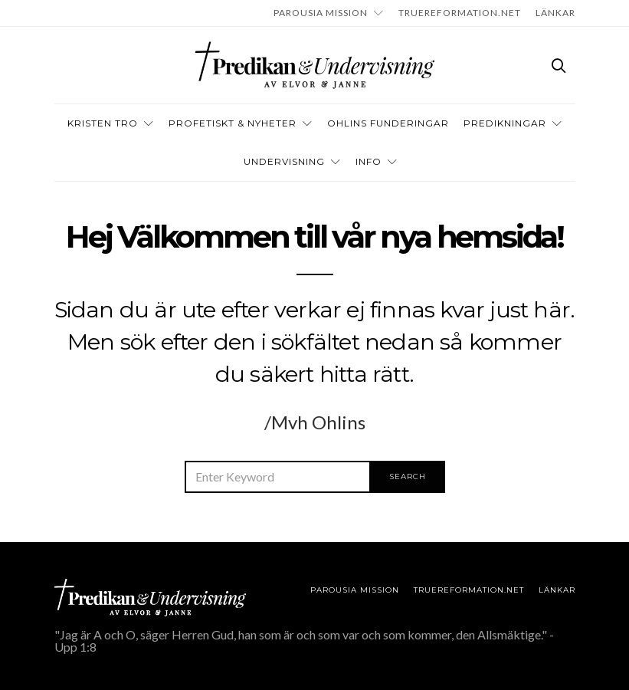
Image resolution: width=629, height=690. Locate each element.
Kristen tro (102, 123)
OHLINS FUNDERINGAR (388, 123)
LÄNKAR (555, 12)
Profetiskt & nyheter (232, 123)
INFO (368, 161)
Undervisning (284, 161)
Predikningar (505, 123)
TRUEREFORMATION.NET (459, 12)
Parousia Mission (321, 12)
